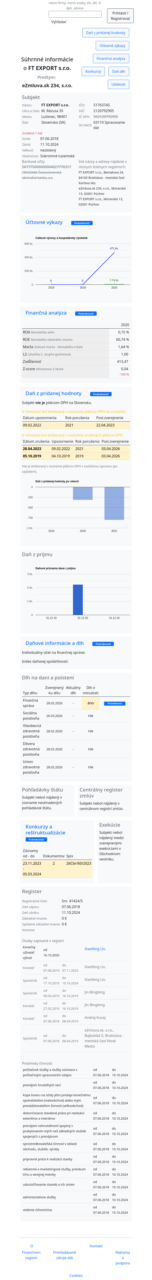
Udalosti (118, 84)
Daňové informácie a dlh (70, 643)
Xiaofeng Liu (95, 948)
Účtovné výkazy (112, 45)
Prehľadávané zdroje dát (64, 1255)
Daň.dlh (118, 71)
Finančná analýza (111, 58)
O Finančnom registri (31, 1252)
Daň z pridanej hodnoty (105, 32)
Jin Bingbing (95, 992)
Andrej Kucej (95, 1017)
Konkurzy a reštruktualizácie (49, 832)
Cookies (76, 1275)
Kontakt (96, 1246)
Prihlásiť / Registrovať (120, 16)
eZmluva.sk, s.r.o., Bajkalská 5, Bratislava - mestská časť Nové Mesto (104, 1038)
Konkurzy (93, 71)
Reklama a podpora (123, 1258)
